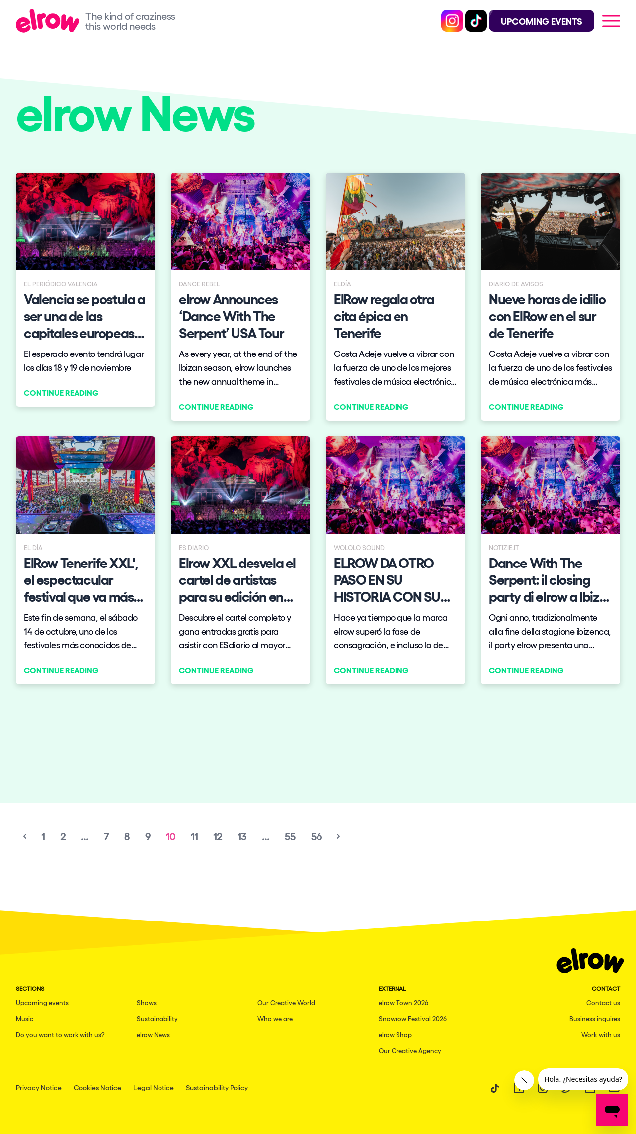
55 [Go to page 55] (290, 836)
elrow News (153, 1034)
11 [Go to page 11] (194, 836)
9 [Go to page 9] (148, 836)
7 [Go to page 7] (106, 836)
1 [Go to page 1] (43, 836)
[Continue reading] (85, 290)
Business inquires (594, 1018)
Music (24, 1018)
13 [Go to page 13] (242, 836)
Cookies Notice (97, 1087)
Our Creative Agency (410, 1050)
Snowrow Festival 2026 (413, 1018)
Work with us (600, 1034)
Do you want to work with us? (60, 1034)
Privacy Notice (39, 1087)
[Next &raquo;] (338, 836)
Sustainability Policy (217, 1087)
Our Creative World (286, 1002)
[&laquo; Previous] (25, 836)
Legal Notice (153, 1087)
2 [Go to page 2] (63, 836)
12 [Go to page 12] (217, 836)
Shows (147, 1002)
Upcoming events (42, 1002)
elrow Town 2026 (403, 1002)
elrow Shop (395, 1034)
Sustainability (157, 1018)
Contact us (603, 1002)
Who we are (275, 1018)
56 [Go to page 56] (316, 836)
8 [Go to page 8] (127, 836)
